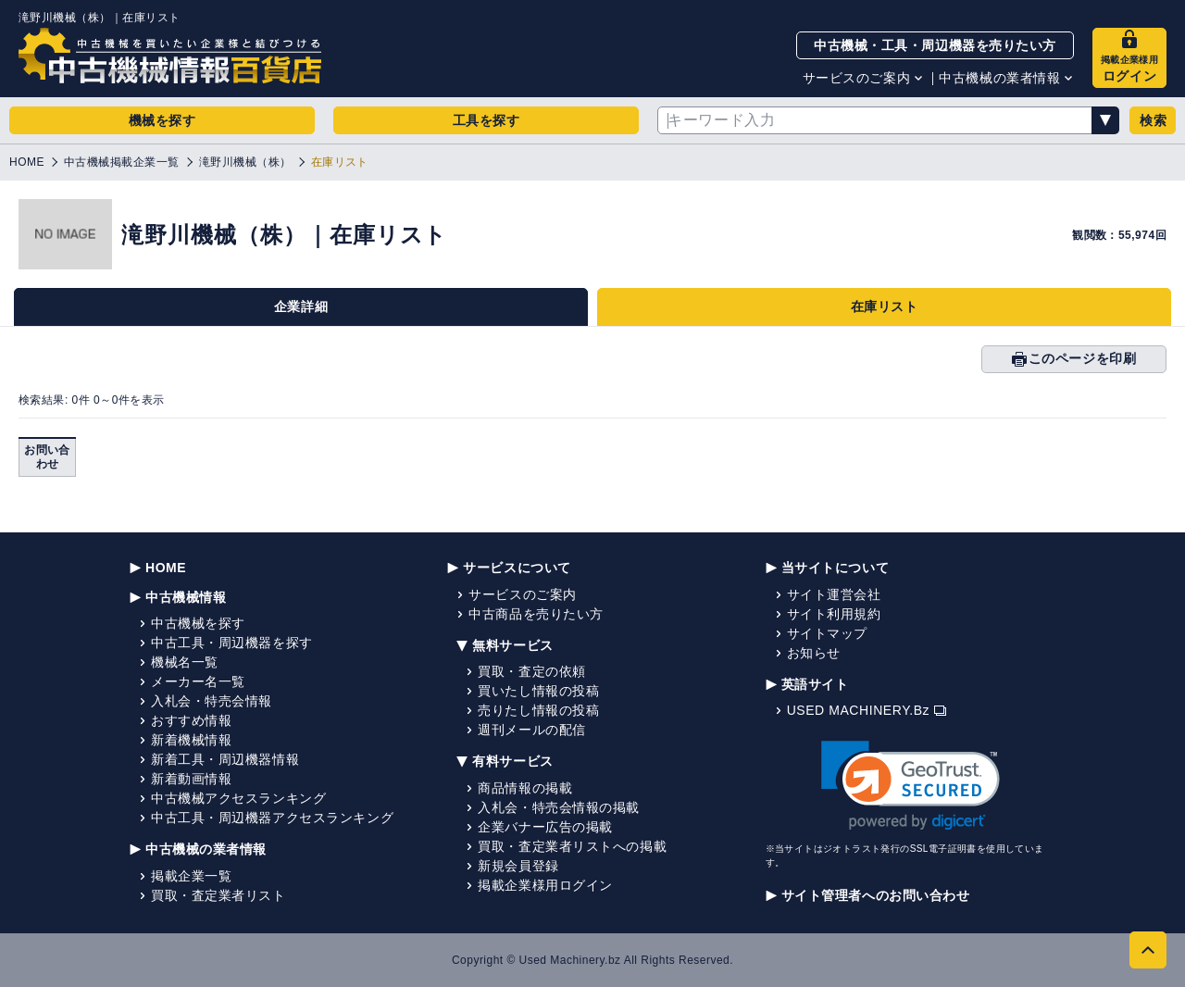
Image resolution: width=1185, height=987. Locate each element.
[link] (910, 785)
